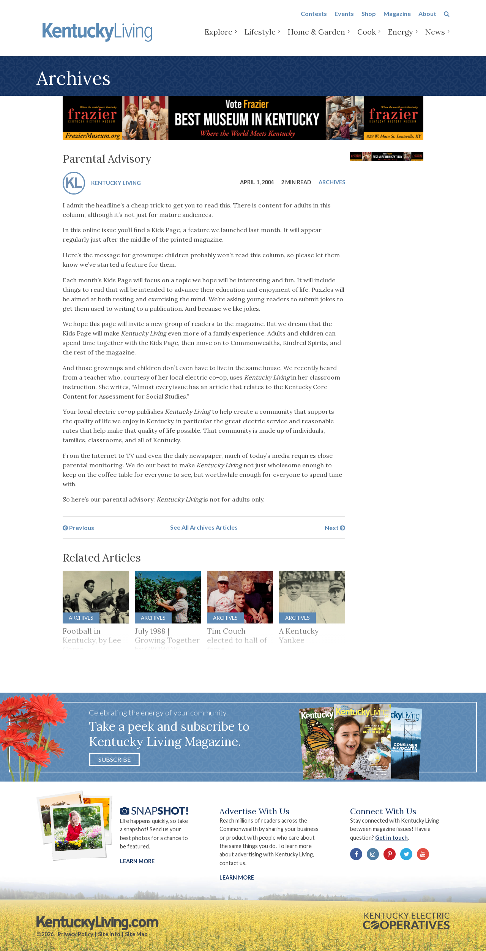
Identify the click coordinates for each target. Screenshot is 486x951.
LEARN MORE (236, 877)
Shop (368, 19)
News (435, 38)
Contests (314, 19)
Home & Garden (316, 38)
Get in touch (391, 837)
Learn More (137, 861)
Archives (332, 182)
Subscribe (114, 759)
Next (335, 527)
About (427, 19)
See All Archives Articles (204, 527)
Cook (366, 38)
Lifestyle (260, 38)
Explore (218, 38)
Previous (78, 527)
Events (344, 19)
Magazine (397, 19)
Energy (400, 38)
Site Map (136, 934)
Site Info (109, 934)
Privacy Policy (75, 934)
